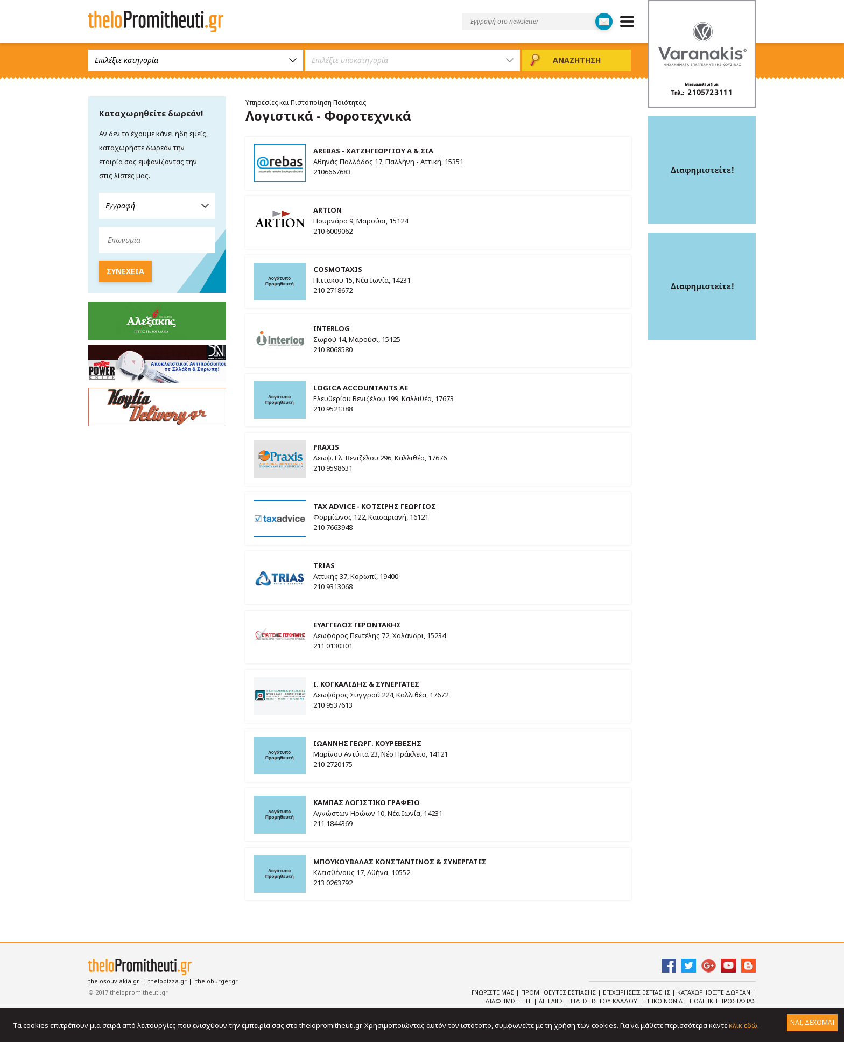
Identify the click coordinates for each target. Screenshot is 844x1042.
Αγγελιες (552, 1001)
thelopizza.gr (167, 981)
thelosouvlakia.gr (113, 981)
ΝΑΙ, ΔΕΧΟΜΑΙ (812, 1022)
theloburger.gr (216, 981)
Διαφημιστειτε (509, 1001)
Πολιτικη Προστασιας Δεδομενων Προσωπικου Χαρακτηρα (665, 1005)
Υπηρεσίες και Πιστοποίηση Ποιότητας (305, 102)
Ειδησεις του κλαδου (605, 1001)
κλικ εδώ (743, 1025)
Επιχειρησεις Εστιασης (637, 992)
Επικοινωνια (664, 1001)
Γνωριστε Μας (494, 992)
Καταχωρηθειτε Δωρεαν (714, 992)
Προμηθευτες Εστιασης (559, 992)
